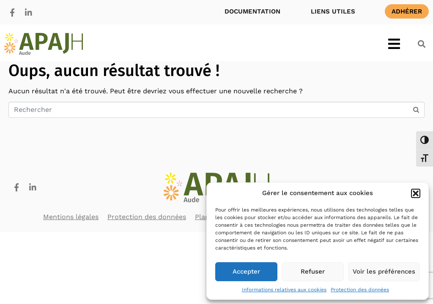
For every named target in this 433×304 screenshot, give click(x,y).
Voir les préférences (384, 271)
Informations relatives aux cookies (284, 290)
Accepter (246, 271)
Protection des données (360, 290)
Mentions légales (71, 217)
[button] (415, 193)
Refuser (313, 271)
